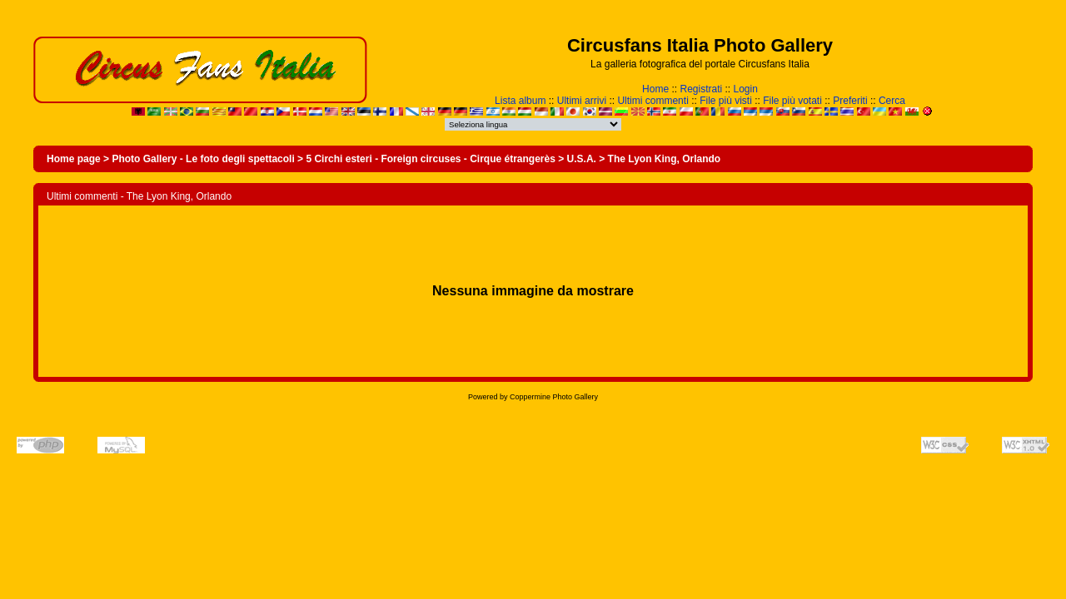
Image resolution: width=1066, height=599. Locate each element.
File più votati (792, 100)
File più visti (726, 100)
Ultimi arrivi (581, 100)
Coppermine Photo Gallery (554, 397)
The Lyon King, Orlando (664, 159)
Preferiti (850, 100)
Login (746, 89)
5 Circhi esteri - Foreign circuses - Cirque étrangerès (430, 159)
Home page (74, 159)
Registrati (701, 89)
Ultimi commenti (652, 100)
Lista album (520, 100)
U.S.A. (581, 159)
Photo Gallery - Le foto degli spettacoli (203, 159)
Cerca (892, 100)
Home (655, 89)
